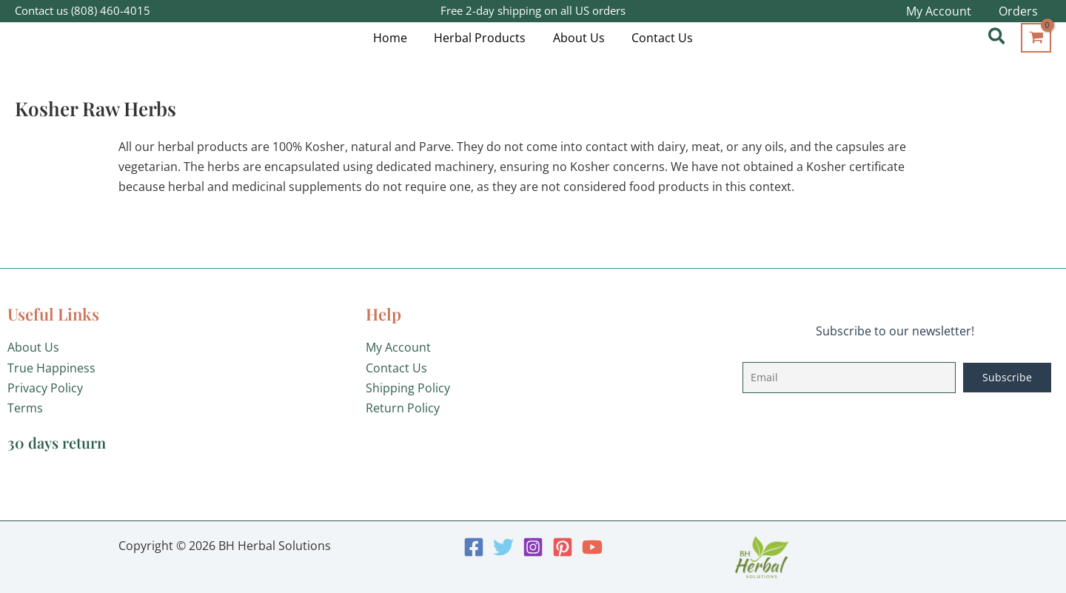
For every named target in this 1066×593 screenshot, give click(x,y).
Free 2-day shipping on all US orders (533, 10)
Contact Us (396, 368)
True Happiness (51, 368)
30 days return (56, 442)
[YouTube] (592, 547)
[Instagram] (533, 547)
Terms (25, 408)
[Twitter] (503, 547)
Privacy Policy (45, 388)
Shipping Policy (408, 388)
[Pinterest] (562, 547)
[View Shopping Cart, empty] (1036, 38)
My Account (398, 347)
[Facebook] (473, 547)
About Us (33, 347)
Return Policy (403, 408)
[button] (997, 37)
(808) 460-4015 (110, 10)
